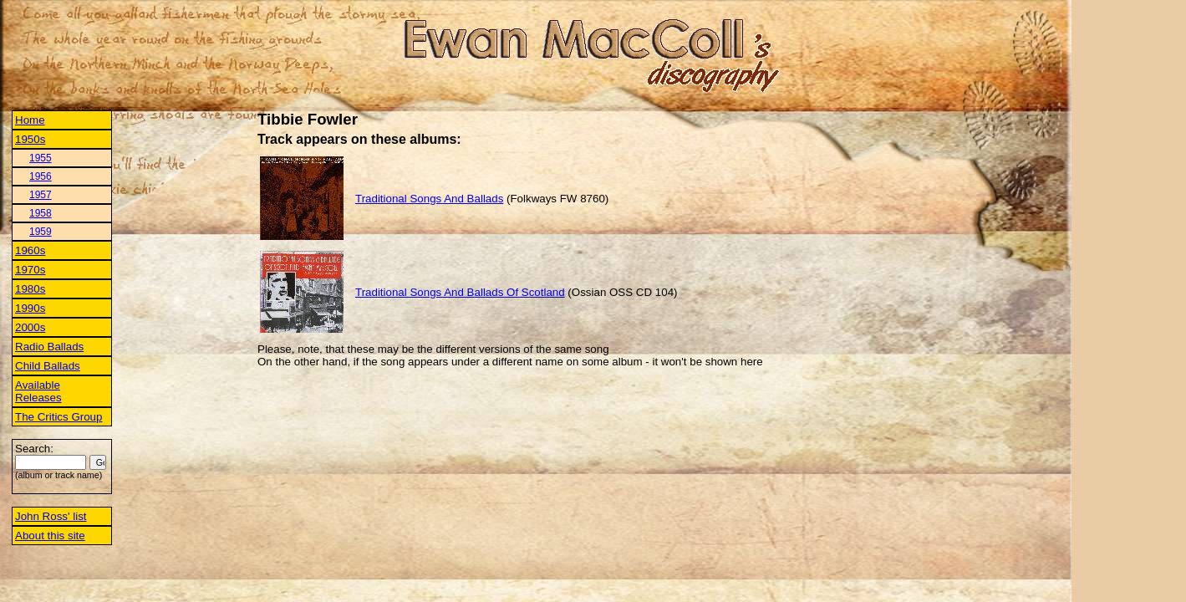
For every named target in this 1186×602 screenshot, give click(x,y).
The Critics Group (58, 417)
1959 (40, 231)
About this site (50, 535)
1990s (30, 308)
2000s (30, 327)
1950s (30, 139)
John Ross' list (51, 516)
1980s (30, 289)
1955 (40, 158)
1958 (40, 213)
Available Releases (38, 391)
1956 (40, 176)
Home (30, 120)
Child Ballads (47, 366)
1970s (30, 269)
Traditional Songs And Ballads (429, 198)
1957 (40, 195)
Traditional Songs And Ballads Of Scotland (460, 292)
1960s (30, 250)
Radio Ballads (49, 346)
